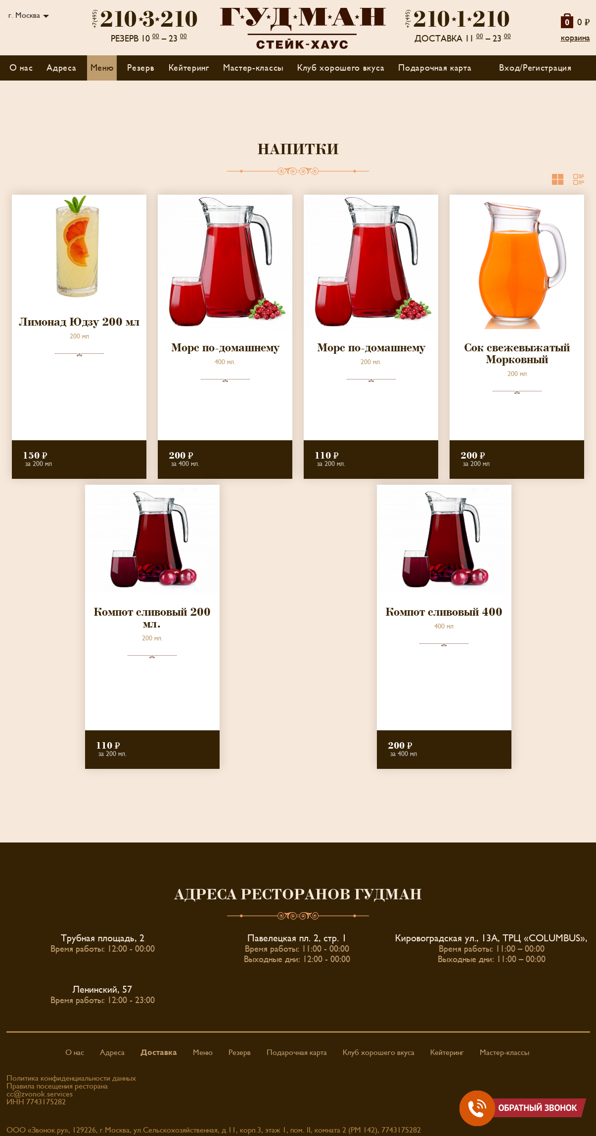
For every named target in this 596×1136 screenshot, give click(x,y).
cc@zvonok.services (39, 1094)
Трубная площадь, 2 (102, 938)
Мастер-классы (253, 68)
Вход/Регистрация (535, 68)
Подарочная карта (434, 68)
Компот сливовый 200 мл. (152, 618)
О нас (21, 68)
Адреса (61, 68)
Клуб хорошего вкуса (340, 68)
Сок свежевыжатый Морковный (517, 353)
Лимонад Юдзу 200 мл (79, 322)
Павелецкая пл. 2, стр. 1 (297, 938)
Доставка (158, 1052)
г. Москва (24, 15)
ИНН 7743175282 (36, 1101)
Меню (203, 1052)
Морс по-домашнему (225, 347)
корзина (575, 37)
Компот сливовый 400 (444, 612)
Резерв (140, 68)
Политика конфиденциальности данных (71, 1078)
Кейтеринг (189, 68)
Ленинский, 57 (102, 989)
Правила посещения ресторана (57, 1086)
